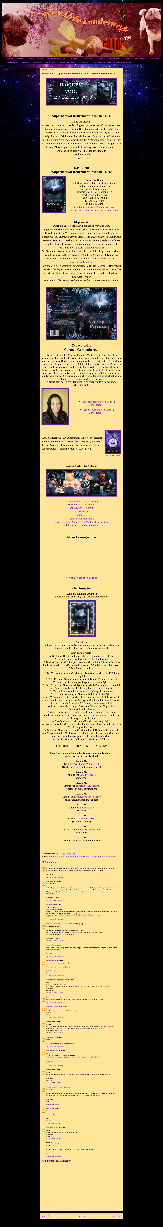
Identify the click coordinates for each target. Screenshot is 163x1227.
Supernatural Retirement (108, 856)
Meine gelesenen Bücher (56, 58)
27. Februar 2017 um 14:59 (55, 975)
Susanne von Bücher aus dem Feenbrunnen (61, 924)
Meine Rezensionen (36, 58)
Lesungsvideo (95, 856)
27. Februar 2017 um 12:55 (55, 956)
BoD (56, 214)
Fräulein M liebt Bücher (88, 796)
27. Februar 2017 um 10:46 (55, 919)
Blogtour (49, 856)
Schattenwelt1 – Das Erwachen (81, 501)
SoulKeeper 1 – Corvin (81, 507)
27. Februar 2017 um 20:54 (55, 1065)
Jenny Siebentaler (52, 866)
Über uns (20, 58)
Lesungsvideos (11, 62)
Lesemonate (74, 58)
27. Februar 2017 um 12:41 (55, 941)
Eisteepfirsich (51, 960)
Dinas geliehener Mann (81, 518)
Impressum (84, 62)
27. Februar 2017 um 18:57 (55, 1017)
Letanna (49, 945)
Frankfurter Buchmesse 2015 (108, 58)
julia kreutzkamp (51, 997)
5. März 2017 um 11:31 (53, 1156)
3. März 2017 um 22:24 (53, 1139)
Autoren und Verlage (67, 62)
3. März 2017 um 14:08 (53, 1123)
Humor (88, 856)
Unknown (49, 881)
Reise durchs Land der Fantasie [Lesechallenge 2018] (111, 62)
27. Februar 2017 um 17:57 (55, 993)
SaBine (48, 1108)
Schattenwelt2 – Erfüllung (81, 504)
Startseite (9, 58)
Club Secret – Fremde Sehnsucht (81, 525)
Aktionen (127, 58)
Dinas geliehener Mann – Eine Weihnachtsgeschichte (81, 522)
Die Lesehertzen (51, 1050)
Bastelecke (38, 62)
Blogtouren (155, 58)
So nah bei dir (81, 511)
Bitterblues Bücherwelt (88, 785)
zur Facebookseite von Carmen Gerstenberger (98, 403)
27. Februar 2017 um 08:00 (55, 877)
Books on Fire (87, 807)
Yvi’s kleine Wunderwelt (86, 763)
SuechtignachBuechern (54, 1087)
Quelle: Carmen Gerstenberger (113, 455)
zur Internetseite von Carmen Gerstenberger (98, 411)
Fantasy (82, 856)
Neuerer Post (47, 1216)
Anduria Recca (88, 774)
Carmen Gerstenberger (72, 856)
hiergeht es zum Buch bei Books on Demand (97, 210)
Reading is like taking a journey (56, 979)
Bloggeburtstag (140, 58)
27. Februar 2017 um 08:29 (55, 900)
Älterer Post (117, 1216)
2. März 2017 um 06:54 (53, 1083)
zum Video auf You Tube (84, 577)
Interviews (25, 62)
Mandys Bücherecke (53, 1006)
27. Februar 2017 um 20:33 (55, 1046)
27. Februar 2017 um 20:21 (55, 1033)
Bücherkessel (88, 818)
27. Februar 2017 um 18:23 (55, 1002)
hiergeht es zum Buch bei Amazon (97, 207)
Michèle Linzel (51, 904)
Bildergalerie (51, 62)
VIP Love (81, 515)
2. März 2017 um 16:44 (53, 1104)
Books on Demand (58, 856)
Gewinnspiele (88, 58)
